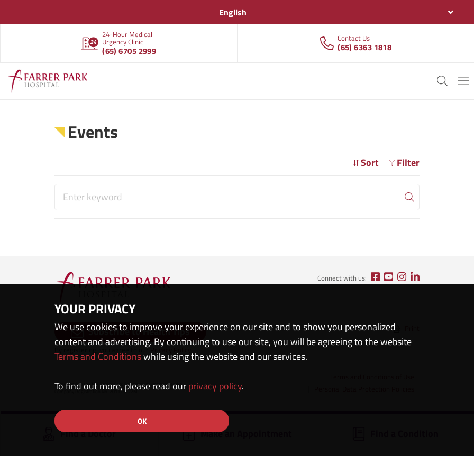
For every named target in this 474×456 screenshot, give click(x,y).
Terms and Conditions (97, 356)
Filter (404, 162)
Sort (366, 162)
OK (142, 420)
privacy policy (215, 386)
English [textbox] (233, 12)
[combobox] (237, 12)
